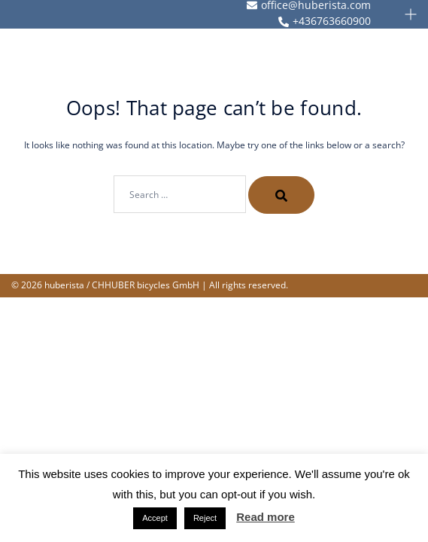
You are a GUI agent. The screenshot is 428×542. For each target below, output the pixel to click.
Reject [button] (205, 517)
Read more (265, 516)
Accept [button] (155, 517)
